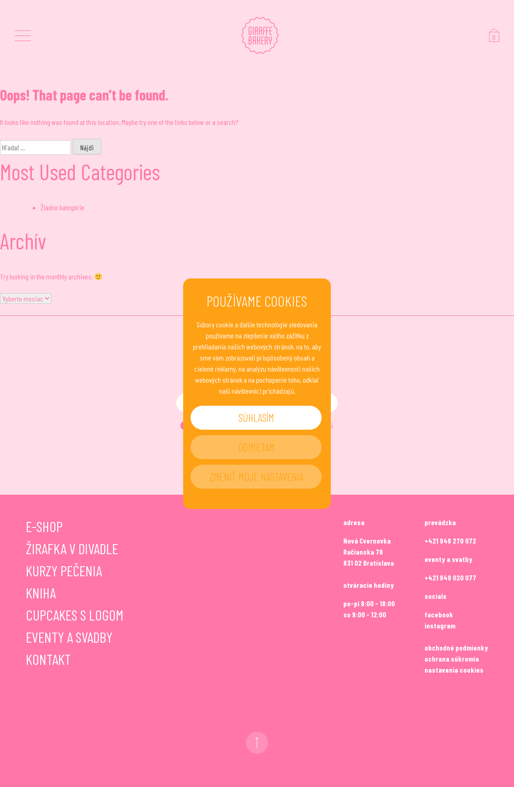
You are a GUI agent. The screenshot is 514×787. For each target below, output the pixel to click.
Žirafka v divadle (72, 548)
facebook (438, 614)
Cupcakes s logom (75, 614)
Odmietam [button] (256, 447)
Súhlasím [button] (256, 417)
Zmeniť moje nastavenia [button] (256, 476)
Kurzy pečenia (64, 570)
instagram (439, 625)
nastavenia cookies (454, 669)
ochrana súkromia (451, 658)
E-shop (44, 526)
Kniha (41, 592)
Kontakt (48, 659)
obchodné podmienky (456, 647)
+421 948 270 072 (450, 540)
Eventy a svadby (69, 636)
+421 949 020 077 (450, 577)
